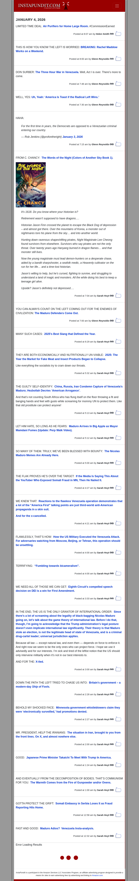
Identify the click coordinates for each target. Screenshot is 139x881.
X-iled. (40, 661)
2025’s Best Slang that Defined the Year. (69, 333)
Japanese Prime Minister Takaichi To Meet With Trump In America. (68, 757)
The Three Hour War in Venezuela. (57, 72)
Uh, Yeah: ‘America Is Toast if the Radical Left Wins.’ (65, 97)
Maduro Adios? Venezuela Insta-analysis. (67, 828)
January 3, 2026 (72, 136)
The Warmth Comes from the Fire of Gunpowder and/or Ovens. (70, 782)
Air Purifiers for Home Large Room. (66, 26)
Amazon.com (97, 875)
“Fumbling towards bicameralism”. (56, 565)
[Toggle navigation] (117, 6)
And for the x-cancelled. (31, 515)
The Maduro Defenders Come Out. (56, 313)
